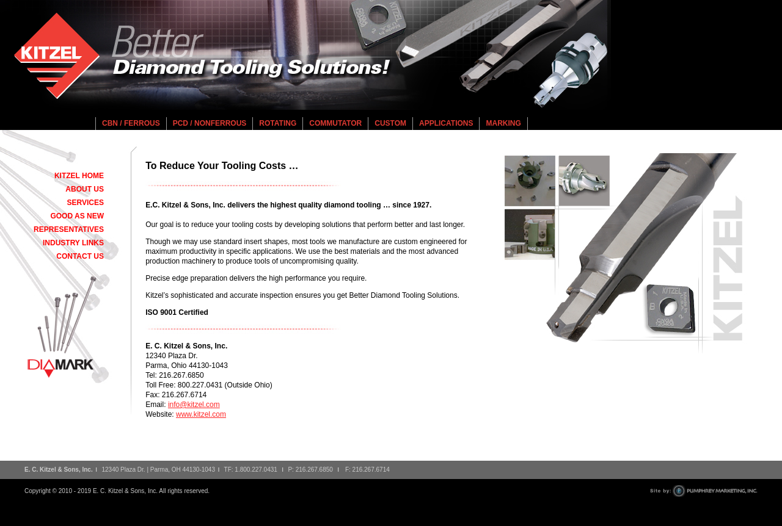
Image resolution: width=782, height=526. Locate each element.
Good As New (77, 216)
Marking (503, 123)
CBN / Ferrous (131, 123)
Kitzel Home (79, 175)
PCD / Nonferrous (210, 123)
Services (85, 202)
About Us (84, 189)
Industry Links (73, 243)
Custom (390, 123)
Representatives (69, 229)
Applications (446, 123)
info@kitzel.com (194, 404)
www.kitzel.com (201, 414)
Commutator (335, 123)
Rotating (277, 123)
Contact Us (80, 256)
